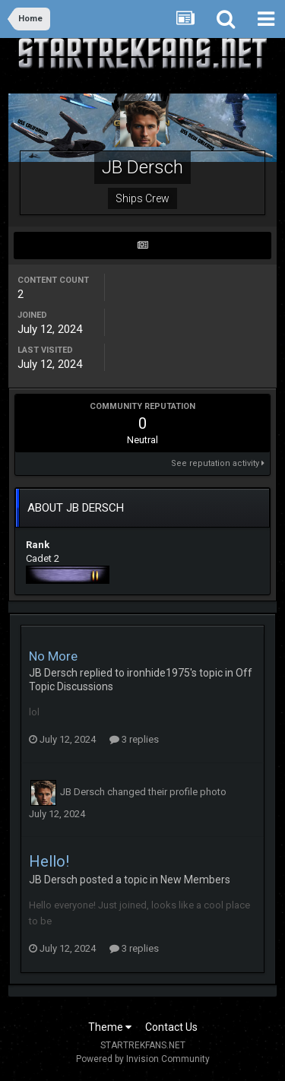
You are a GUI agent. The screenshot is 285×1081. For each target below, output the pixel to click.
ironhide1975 (158, 673)
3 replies (134, 739)
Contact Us (171, 1027)
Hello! (49, 861)
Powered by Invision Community (143, 1059)
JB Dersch (53, 673)
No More (53, 656)
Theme (109, 1027)
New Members (195, 879)
